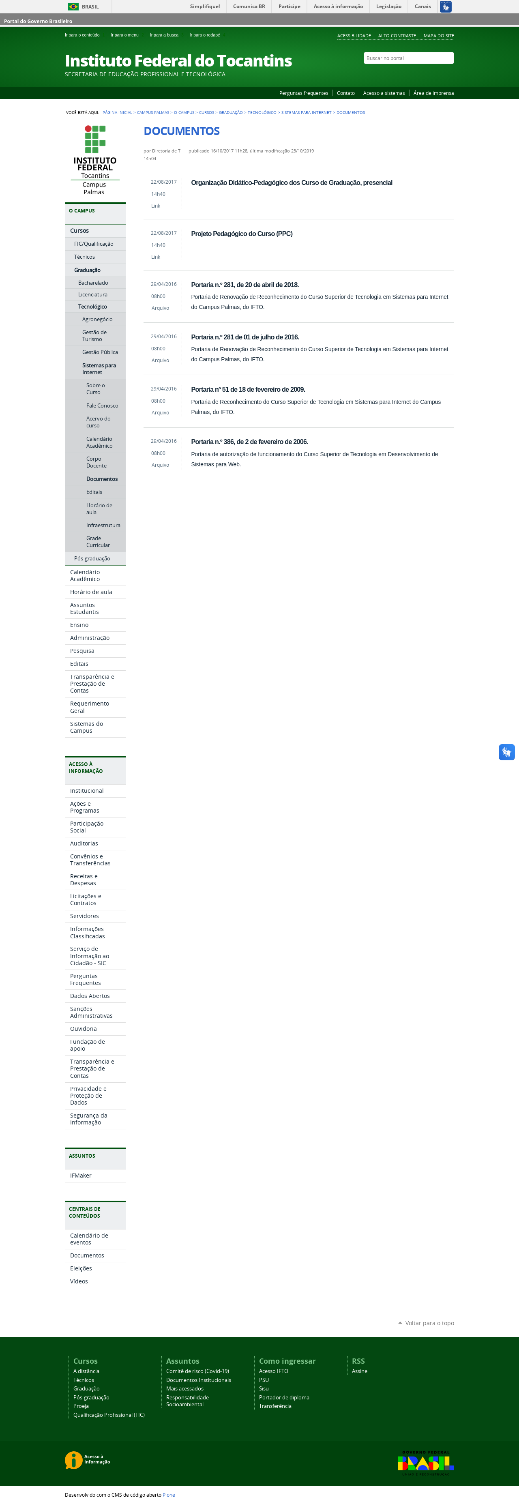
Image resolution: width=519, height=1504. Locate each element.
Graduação (231, 112)
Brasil (90, 6)
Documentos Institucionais (198, 1380)
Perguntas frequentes (303, 93)
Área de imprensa (434, 93)
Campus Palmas (153, 112)
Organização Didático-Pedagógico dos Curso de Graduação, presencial (291, 182)
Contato (346, 93)
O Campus (184, 112)
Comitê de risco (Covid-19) (197, 1371)
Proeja (81, 1406)
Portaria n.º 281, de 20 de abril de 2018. (245, 284)
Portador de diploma (284, 1397)
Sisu (264, 1388)
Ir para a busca (168, 34)
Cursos (206, 112)
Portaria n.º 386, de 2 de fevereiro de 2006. (249, 441)
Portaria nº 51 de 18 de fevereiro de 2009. (248, 389)
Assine (359, 1371)
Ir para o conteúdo (86, 34)
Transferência (275, 1406)
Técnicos (83, 1380)
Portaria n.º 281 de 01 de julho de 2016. (245, 337)
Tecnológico (262, 112)
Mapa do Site (439, 35)
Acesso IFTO (273, 1371)
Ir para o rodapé (208, 34)
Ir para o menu (128, 34)
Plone (169, 1494)
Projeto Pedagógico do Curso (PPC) (241, 233)
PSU (264, 1380)
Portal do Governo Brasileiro (38, 21)
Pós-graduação (91, 1397)
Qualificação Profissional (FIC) (109, 1415)
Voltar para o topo (429, 1323)
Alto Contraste (397, 35)
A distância (86, 1371)
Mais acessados (185, 1388)
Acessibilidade (354, 35)
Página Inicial (117, 112)
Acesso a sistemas (384, 93)
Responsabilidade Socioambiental (187, 1401)
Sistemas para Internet (306, 112)
